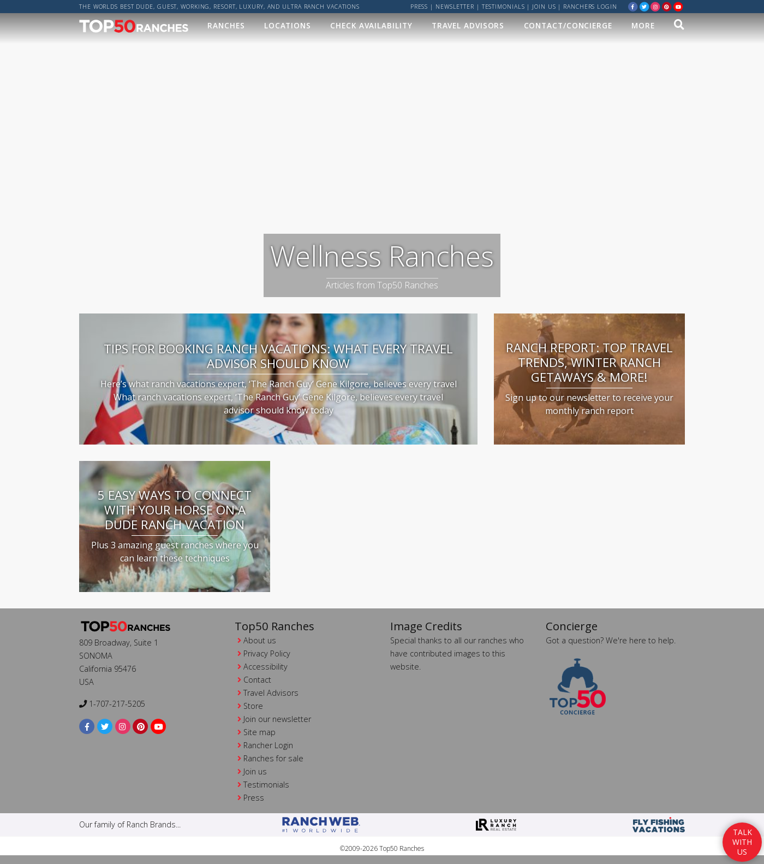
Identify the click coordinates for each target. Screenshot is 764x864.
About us (259, 640)
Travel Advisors (468, 25)
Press (419, 6)
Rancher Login (268, 745)
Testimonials (503, 6)
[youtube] (678, 6)
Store (253, 706)
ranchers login (590, 6)
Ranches (225, 25)
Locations (287, 25)
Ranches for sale (273, 758)
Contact (257, 679)
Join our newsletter (277, 719)
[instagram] (655, 6)
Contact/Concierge (568, 25)
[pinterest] (667, 6)
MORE (643, 25)
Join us (544, 6)
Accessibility (265, 666)
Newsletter (454, 6)
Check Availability (371, 25)
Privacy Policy (266, 653)
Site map (259, 732)
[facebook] (633, 6)
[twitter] (644, 6)
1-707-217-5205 (112, 704)
